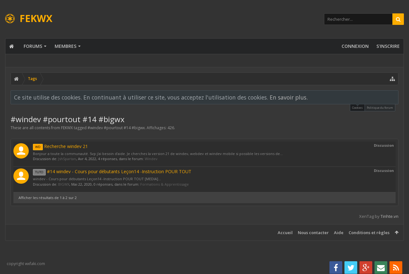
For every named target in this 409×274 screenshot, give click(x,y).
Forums (33, 46)
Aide (338, 232)
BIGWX (63, 184)
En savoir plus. (289, 97)
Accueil (285, 232)
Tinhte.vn (389, 216)
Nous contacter (313, 232)
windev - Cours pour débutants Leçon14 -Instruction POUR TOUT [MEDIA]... (97, 178)
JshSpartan (67, 158)
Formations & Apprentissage (164, 184)
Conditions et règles (369, 232)
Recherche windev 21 (60, 146)
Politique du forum (380, 108)
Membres (65, 46)
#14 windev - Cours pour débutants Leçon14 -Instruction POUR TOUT (112, 171)
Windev (151, 158)
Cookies (357, 107)
